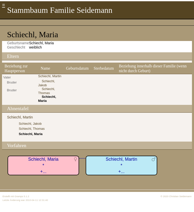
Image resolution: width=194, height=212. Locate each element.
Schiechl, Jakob (46, 83)
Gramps (18, 196)
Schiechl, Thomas (46, 91)
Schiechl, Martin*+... (121, 165)
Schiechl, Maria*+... (43, 165)
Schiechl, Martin (49, 76)
